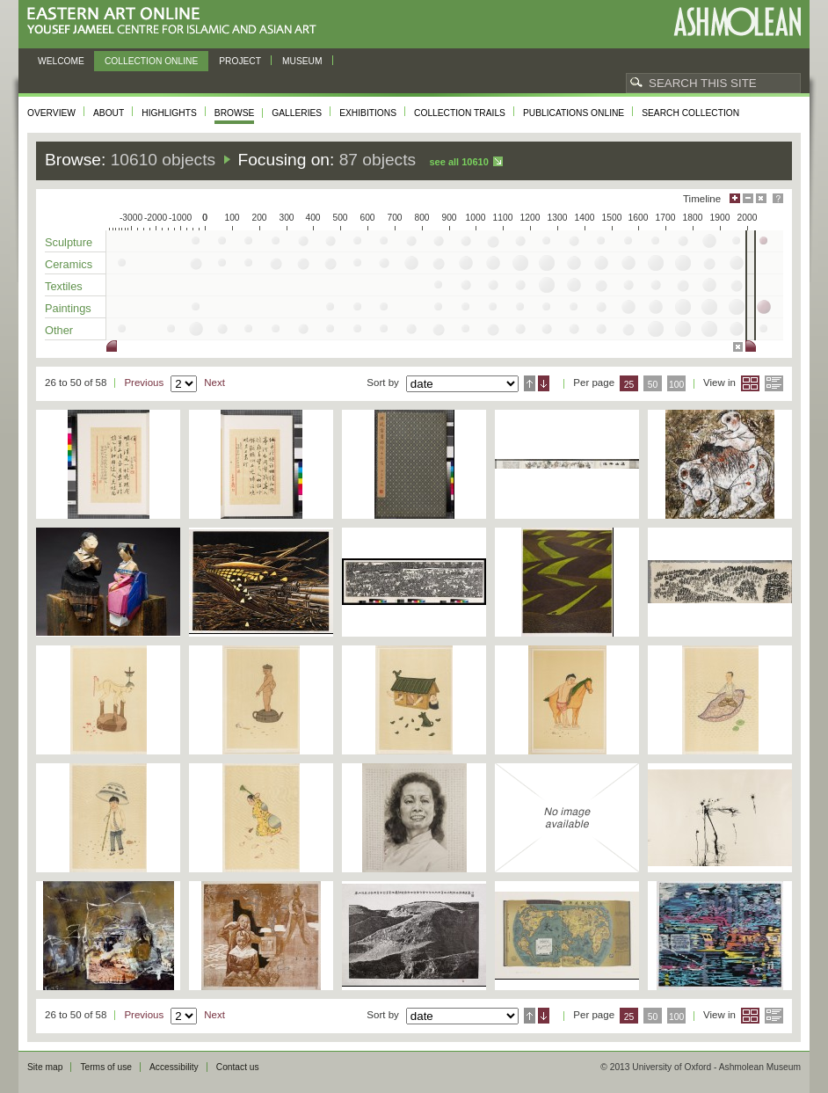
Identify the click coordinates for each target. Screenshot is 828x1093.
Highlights (169, 113)
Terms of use (106, 1067)
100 (676, 385)
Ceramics (68, 264)
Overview (51, 113)
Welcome (61, 61)
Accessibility (174, 1067)
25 (629, 385)
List (774, 383)
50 (653, 385)
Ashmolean (737, 21)
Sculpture (68, 242)
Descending (543, 383)
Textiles (64, 286)
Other (59, 330)
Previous (143, 382)
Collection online (151, 61)
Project (240, 61)
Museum (302, 61)
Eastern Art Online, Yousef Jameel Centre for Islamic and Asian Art (176, 21)
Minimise (748, 198)
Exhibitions (367, 113)
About (108, 113)
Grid (750, 383)
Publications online (573, 113)
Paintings (68, 308)
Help (778, 198)
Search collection (690, 113)
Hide (761, 198)
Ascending (529, 383)
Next (214, 382)
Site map (44, 1067)
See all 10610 (458, 162)
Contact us (237, 1067)
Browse (234, 113)
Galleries (297, 113)
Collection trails (459, 113)
